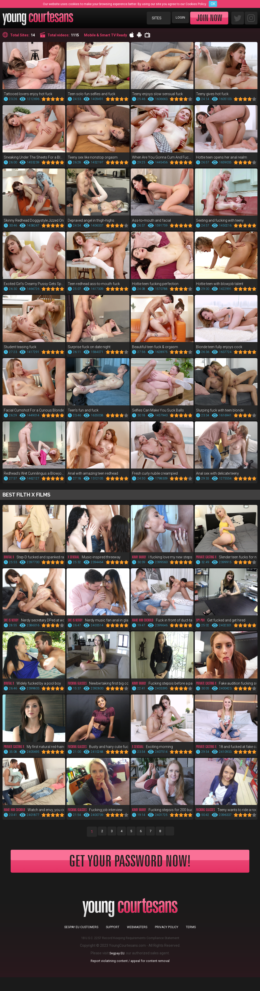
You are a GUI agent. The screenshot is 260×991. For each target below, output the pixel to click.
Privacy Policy (166, 941)
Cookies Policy (196, 4)
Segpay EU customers (81, 941)
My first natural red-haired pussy (34, 751)
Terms (191, 941)
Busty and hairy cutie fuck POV (98, 751)
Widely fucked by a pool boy (32, 688)
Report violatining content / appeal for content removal (130, 974)
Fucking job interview (95, 815)
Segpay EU (116, 967)
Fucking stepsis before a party (162, 688)
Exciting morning (152, 751)
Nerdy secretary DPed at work (34, 624)
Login (179, 18)
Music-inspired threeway (94, 560)
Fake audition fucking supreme (226, 688)
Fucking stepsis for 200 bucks (162, 815)
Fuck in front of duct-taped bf (162, 624)
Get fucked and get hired (220, 624)
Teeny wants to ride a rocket (226, 815)
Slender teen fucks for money (226, 560)
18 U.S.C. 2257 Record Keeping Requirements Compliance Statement (130, 952)
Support (112, 941)
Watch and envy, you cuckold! (34, 815)
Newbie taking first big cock (98, 688)
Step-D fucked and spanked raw (34, 560)
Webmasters (137, 941)
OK (213, 4)
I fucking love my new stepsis (162, 560)
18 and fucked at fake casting (226, 751)
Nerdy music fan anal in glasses (98, 624)
